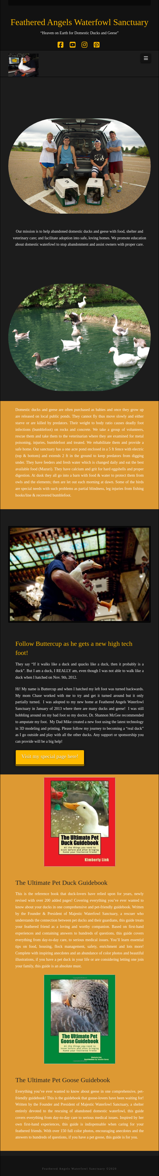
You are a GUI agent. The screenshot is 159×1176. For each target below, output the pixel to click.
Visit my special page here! (50, 756)
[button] (146, 58)
